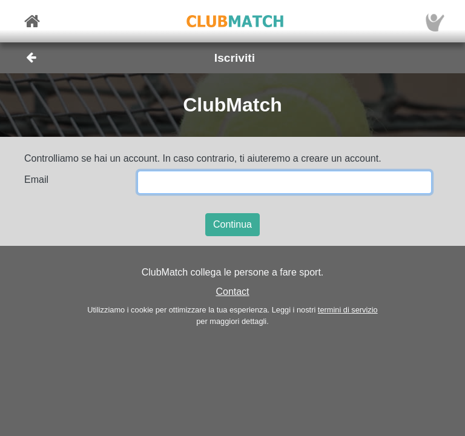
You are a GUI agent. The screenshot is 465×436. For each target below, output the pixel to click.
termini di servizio (348, 309)
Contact (232, 291)
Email (36, 179)
